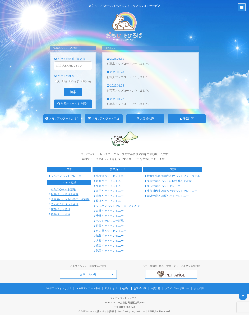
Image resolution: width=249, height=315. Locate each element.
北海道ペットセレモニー (111, 175)
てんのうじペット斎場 (65, 204)
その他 (86, 81)
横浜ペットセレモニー (110, 200)
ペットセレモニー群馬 (110, 220)
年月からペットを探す (73, 103)
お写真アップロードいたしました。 (129, 63)
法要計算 (187, 118)
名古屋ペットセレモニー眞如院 (70, 199)
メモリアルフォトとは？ (62, 118)
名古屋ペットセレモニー (111, 230)
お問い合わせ (88, 274)
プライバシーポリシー (176, 287)
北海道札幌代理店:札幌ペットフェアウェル (173, 175)
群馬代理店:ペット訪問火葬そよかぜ (169, 180)
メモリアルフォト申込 (103, 118)
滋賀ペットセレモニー (110, 235)
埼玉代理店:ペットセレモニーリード (169, 185)
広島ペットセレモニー (110, 245)
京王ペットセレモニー (110, 190)
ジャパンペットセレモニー (67, 175)
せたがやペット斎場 (63, 189)
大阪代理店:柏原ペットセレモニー (168, 195)
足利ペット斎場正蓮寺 (65, 194)
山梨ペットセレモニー (110, 195)
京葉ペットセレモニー (110, 210)
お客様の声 (145, 118)
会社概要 (197, 287)
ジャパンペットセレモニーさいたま (118, 205)
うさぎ (74, 81)
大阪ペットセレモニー (110, 240)
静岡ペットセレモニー (110, 225)
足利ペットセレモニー (110, 180)
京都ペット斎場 (60, 209)
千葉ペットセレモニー (110, 215)
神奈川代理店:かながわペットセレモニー (172, 190)
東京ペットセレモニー (110, 185)
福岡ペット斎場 (60, 214)
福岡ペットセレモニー (110, 250)
